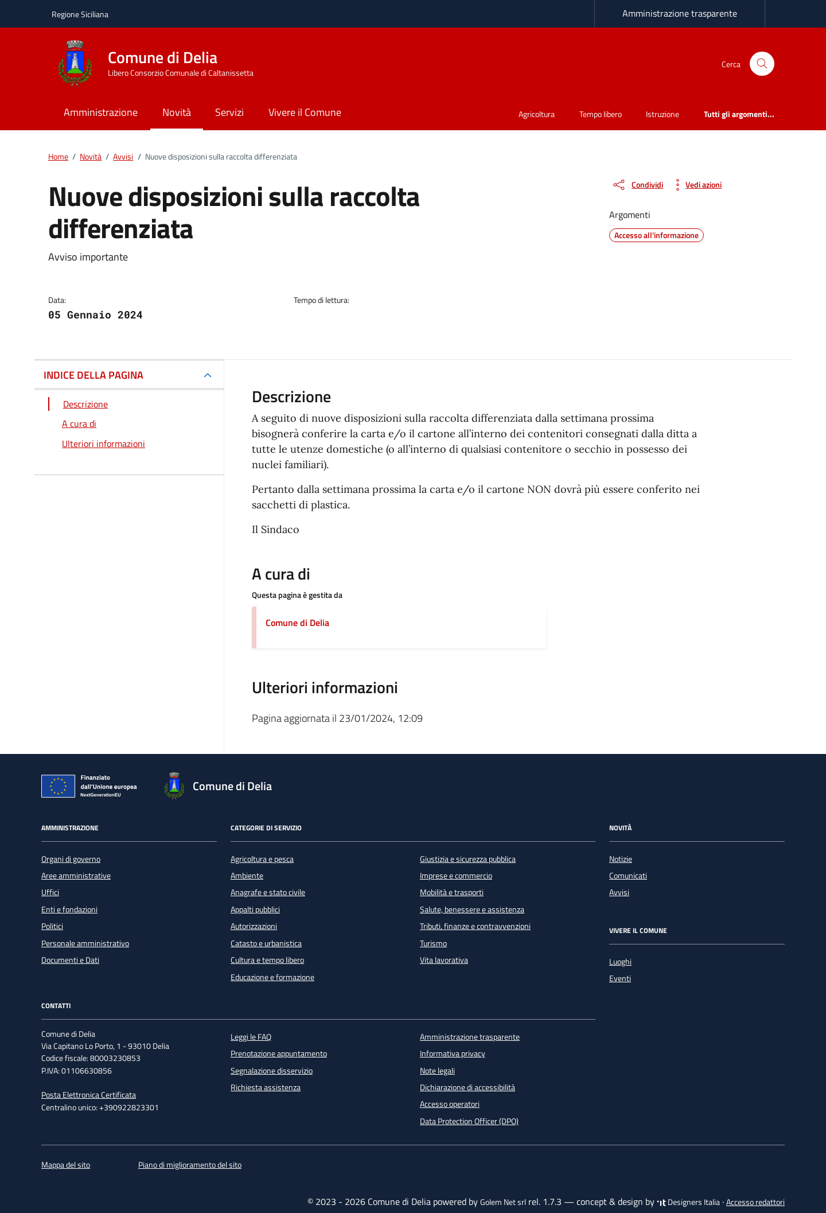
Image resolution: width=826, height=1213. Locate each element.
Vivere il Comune (304, 112)
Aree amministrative (76, 875)
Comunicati (628, 875)
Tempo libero (600, 114)
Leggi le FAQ (251, 1037)
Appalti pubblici (255, 909)
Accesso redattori (755, 1202)
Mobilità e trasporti (452, 892)
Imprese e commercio (456, 875)
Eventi (620, 978)
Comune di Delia (297, 622)
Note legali (437, 1070)
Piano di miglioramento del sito (189, 1164)
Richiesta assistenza (266, 1087)
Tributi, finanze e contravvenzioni (475, 926)
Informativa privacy (452, 1053)
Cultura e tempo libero (267, 960)
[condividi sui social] (637, 185)
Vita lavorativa (444, 960)
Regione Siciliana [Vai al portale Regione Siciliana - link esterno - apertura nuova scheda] (80, 14)
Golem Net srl (503, 1202)
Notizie (620, 859)
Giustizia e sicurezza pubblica (468, 859)
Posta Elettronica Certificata (88, 1094)
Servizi (229, 112)
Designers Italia (688, 1202)
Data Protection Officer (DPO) (469, 1121)
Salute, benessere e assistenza (472, 909)
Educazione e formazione (272, 977)
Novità (176, 112)
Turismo (433, 943)
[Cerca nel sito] (762, 64)
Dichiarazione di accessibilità (467, 1087)
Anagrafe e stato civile (268, 892)
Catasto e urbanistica (266, 943)
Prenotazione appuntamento (279, 1053)
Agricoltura (537, 114)
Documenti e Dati (70, 960)
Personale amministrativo (85, 943)
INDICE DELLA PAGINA (93, 375)
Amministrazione (101, 112)
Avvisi (619, 892)
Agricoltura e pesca (262, 859)
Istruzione (662, 114)
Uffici (50, 892)
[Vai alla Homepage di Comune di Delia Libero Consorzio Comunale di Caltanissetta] (159, 63)
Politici (52, 926)
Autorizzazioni (254, 926)
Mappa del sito (65, 1164)
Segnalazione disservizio (272, 1070)
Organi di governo (70, 859)
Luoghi (620, 961)
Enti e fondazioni (69, 909)
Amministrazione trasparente (679, 13)
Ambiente (247, 875)
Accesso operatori (450, 1104)
